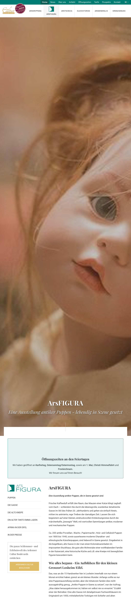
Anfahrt (72, 2)
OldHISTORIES (83, 11)
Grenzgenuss (119, 11)
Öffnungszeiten (84, 2)
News (52, 2)
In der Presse (15, 535)
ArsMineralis (101, 11)
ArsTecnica (66, 11)
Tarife (96, 2)
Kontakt (117, 2)
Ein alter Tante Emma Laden (22, 520)
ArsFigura (51, 14)
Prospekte (106, 2)
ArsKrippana (35, 11)
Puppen (11, 498)
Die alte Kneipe (15, 512)
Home (44, 2)
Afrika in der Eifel (17, 527)
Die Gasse (13, 505)
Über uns (62, 2)
